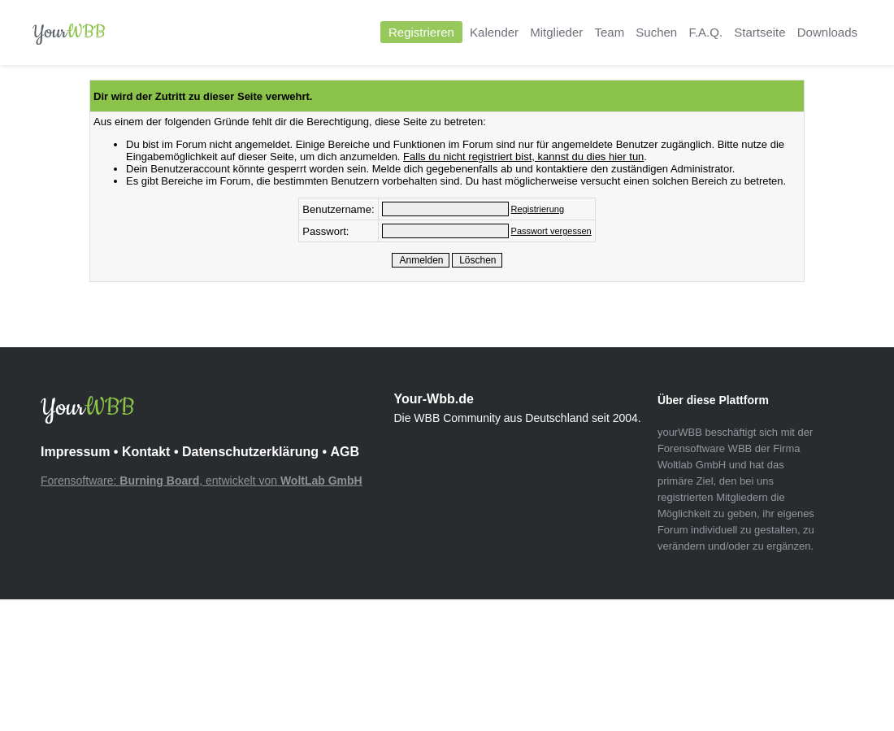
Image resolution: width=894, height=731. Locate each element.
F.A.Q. (705, 32)
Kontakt (146, 452)
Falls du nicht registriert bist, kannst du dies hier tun (523, 156)
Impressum (75, 452)
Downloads (827, 32)
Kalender (494, 32)
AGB (344, 452)
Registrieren (421, 32)
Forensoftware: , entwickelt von (201, 480)
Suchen (656, 32)
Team (609, 32)
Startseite (759, 32)
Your (69, 32)
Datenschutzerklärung (250, 452)
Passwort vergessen (551, 231)
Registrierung (537, 209)
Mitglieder (556, 32)
